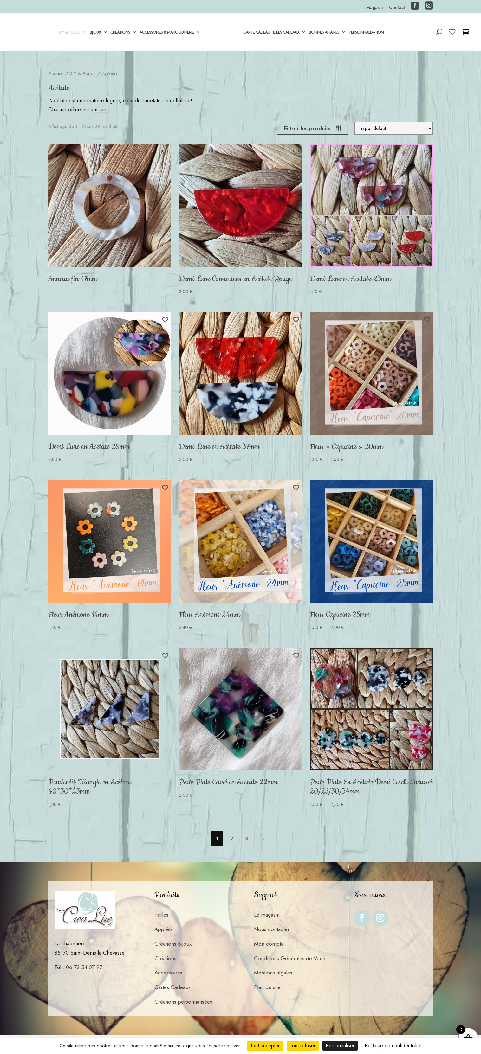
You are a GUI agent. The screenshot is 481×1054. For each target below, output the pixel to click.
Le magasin (267, 914)
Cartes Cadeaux (172, 987)
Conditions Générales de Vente (290, 958)
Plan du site (267, 987)
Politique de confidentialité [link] (393, 1045)
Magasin (374, 7)
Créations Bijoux (173, 944)
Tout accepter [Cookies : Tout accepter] (265, 1045)
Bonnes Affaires (325, 32)
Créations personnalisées (183, 1002)
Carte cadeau (257, 32)
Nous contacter (271, 929)
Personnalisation (367, 32)
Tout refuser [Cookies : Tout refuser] (302, 1045)
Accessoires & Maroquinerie (165, 32)
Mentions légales (273, 972)
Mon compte (269, 944)
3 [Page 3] (246, 838)
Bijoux (94, 32)
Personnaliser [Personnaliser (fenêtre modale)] (340, 1045)
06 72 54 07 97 (84, 967)
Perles (161, 914)
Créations (119, 32)
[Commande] (393, 128)
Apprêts (163, 929)
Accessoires (168, 972)
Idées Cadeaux (287, 32)
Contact (397, 7)
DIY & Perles (68, 32)
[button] (165, 152)
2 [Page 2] (231, 838)
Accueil (56, 73)
